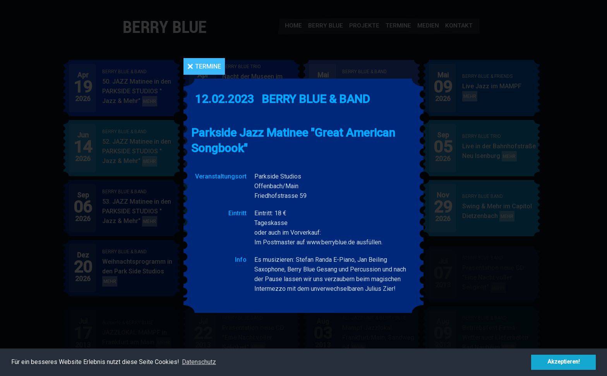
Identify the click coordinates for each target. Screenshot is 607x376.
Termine (208, 66)
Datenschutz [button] (199, 362)
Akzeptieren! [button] (563, 362)
